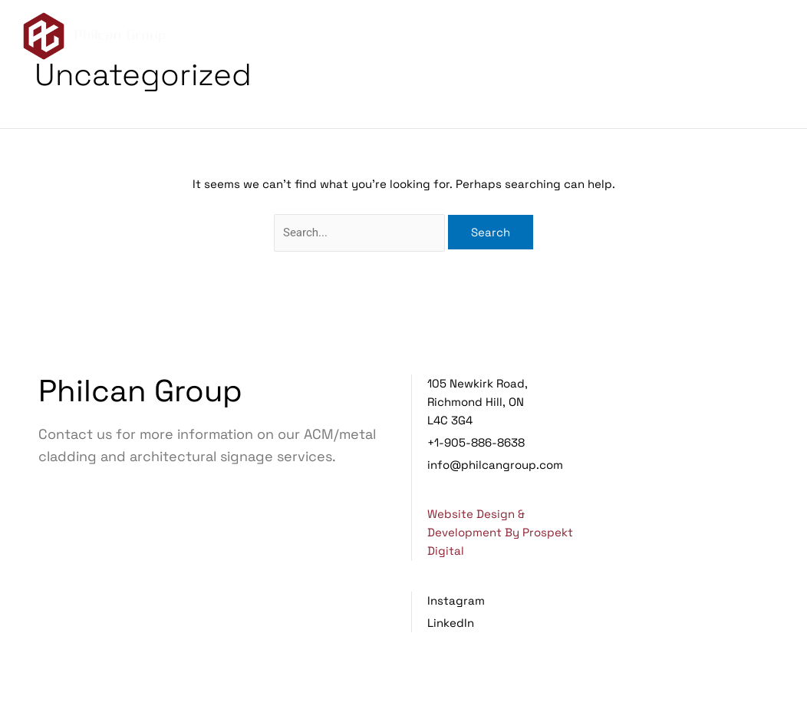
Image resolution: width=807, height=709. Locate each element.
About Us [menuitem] (535, 30)
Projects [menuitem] (712, 30)
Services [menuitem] (623, 30)
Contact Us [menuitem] (485, 45)
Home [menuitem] (466, 30)
